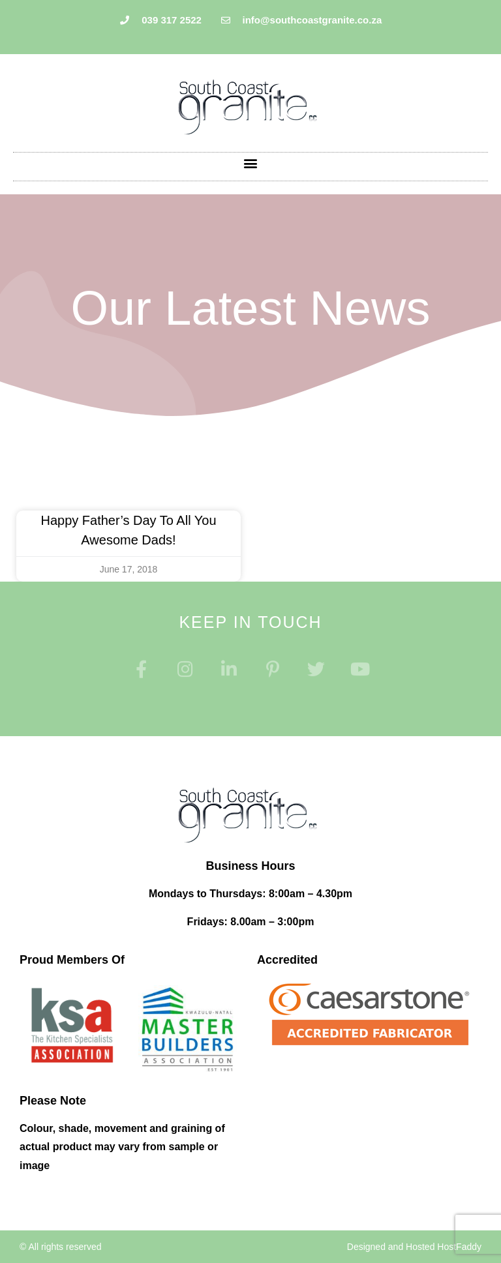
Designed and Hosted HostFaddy (414, 1246)
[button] (251, 163)
